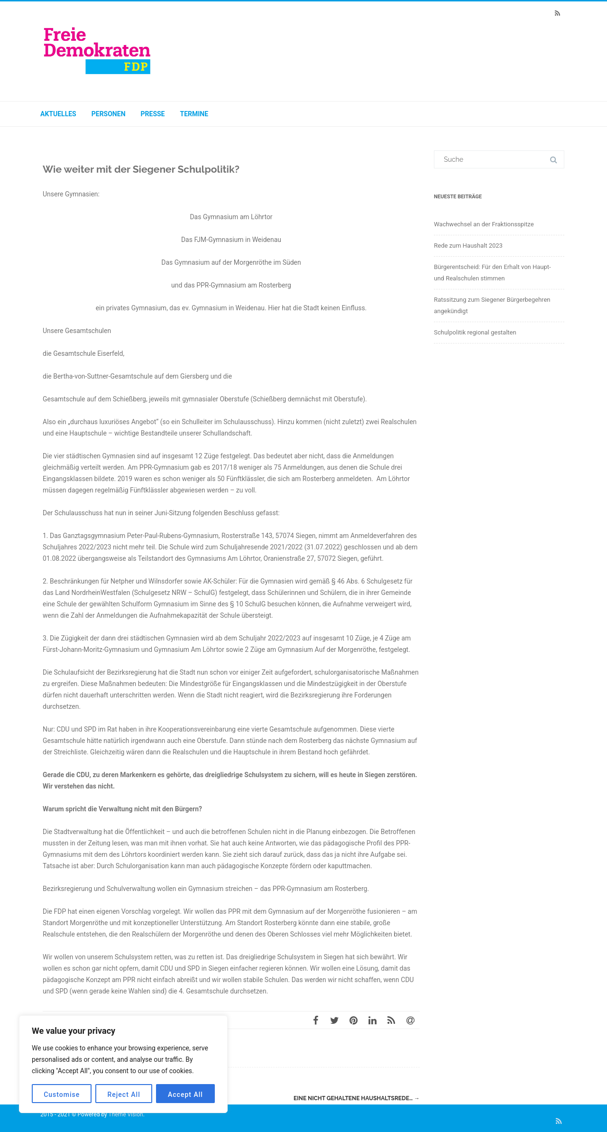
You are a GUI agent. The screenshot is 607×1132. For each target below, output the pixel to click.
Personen (109, 114)
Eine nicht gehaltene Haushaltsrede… (357, 1098)
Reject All (124, 1094)
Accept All (185, 1094)
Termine (194, 114)
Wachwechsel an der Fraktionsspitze (484, 224)
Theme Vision (125, 1114)
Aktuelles (58, 114)
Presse (153, 114)
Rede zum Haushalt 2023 (468, 245)
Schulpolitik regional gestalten (475, 332)
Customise (62, 1094)
